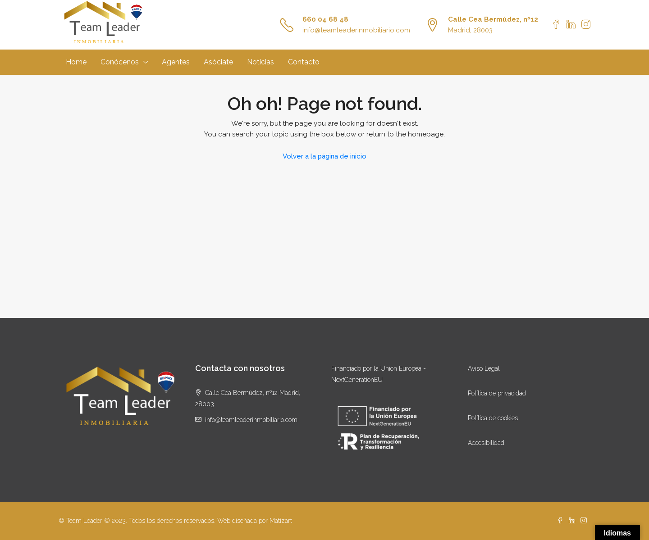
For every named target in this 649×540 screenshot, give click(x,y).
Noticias (260, 62)
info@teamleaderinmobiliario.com (356, 30)
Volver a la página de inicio (324, 156)
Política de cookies (493, 418)
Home (76, 62)
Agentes (176, 62)
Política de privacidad (497, 393)
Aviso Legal (484, 368)
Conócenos (120, 62)
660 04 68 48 (325, 19)
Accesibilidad (486, 442)
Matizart (281, 520)
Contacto (304, 62)
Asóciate (218, 62)
